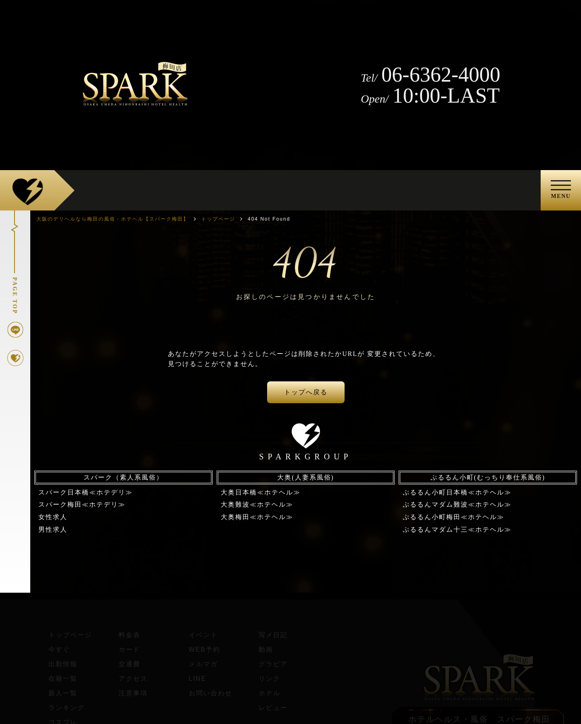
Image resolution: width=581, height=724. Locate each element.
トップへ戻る (306, 392)
